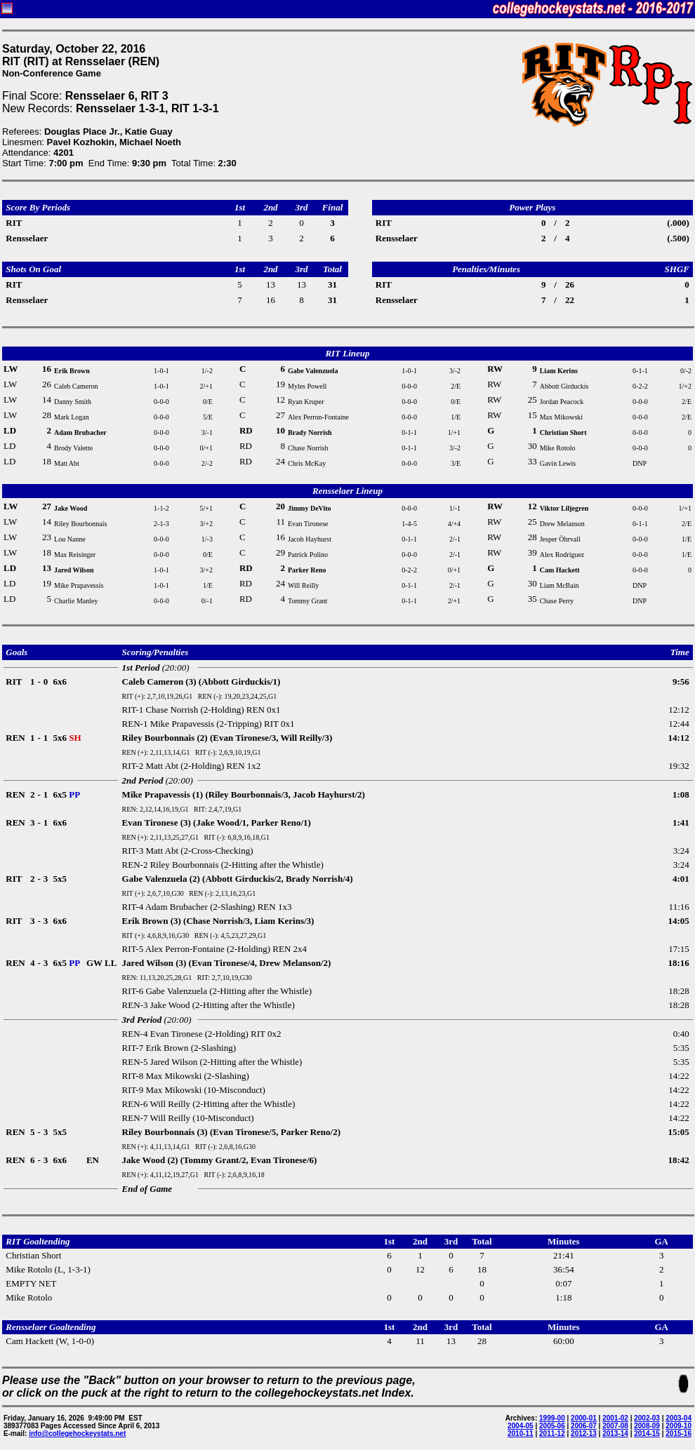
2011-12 (552, 1433)
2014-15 (647, 1433)
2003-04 (678, 1418)
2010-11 (521, 1433)
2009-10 (678, 1426)
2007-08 (615, 1426)
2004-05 (521, 1426)
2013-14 (615, 1433)
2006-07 (584, 1426)
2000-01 (584, 1418)
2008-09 (647, 1426)
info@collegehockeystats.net (77, 1433)
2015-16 (678, 1433)
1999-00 (552, 1418)
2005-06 (552, 1426)
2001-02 (615, 1418)
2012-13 (584, 1433)
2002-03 (647, 1418)
